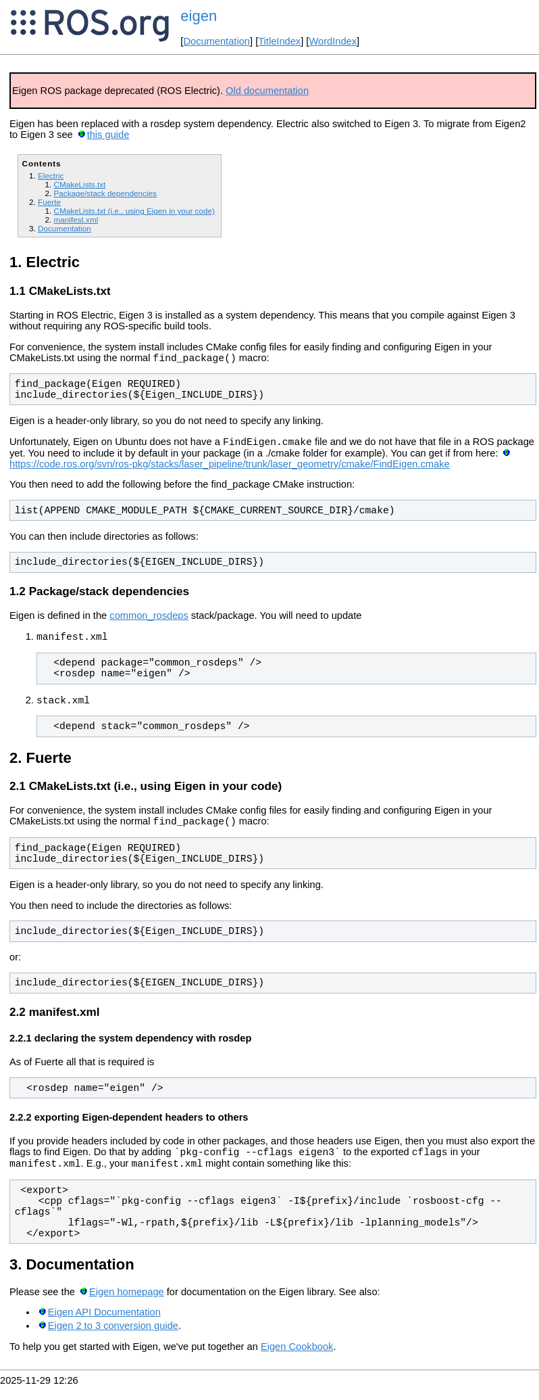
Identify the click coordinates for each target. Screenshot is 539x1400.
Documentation (216, 41)
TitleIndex (279, 41)
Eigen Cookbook (297, 1360)
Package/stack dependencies (104, 193)
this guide (108, 134)
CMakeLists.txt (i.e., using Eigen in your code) (133, 210)
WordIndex (333, 41)
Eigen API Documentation (104, 1326)
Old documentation (267, 90)
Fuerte (49, 201)
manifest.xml (75, 219)
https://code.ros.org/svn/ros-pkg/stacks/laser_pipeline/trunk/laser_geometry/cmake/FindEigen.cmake (229, 468)
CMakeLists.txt (79, 184)
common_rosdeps (148, 619)
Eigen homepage (126, 1306)
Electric (50, 175)
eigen (198, 15)
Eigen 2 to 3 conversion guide (113, 1339)
